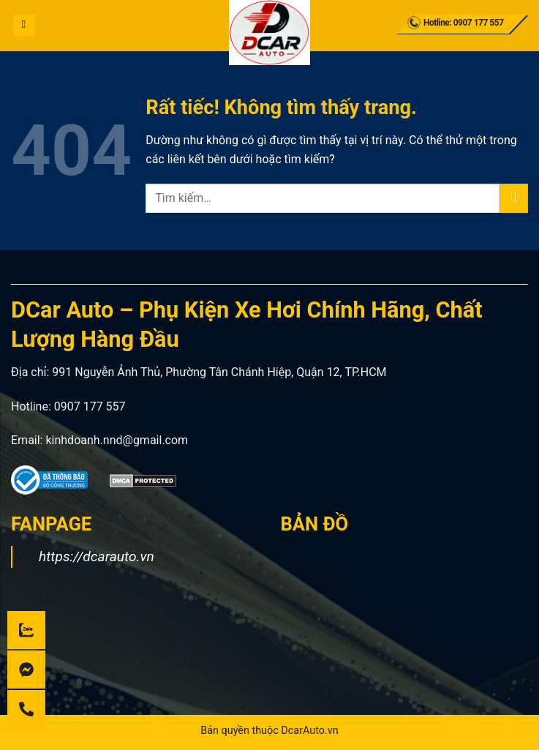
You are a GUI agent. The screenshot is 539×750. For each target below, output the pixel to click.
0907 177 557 (90, 406)
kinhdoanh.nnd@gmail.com (116, 440)
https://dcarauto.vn (96, 556)
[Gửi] (514, 198)
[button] (24, 25)
